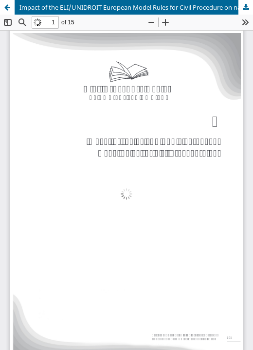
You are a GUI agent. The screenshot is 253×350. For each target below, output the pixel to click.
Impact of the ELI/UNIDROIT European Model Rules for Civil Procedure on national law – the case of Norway (136, 7)
